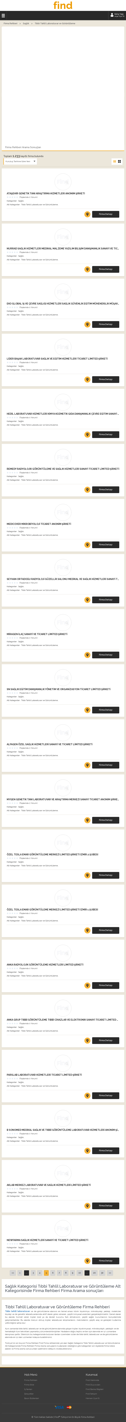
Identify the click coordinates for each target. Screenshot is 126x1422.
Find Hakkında (92, 1380)
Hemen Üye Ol (92, 1398)
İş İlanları (28, 1389)
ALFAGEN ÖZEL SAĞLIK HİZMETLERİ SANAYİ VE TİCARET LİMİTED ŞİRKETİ (49, 744)
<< (13, 1273)
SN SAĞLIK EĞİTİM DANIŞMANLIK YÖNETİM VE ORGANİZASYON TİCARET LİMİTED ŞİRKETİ (59, 689)
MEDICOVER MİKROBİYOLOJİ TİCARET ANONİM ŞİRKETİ (39, 524)
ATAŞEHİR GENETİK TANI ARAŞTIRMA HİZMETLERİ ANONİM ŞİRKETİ (46, 193)
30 (102, 1273)
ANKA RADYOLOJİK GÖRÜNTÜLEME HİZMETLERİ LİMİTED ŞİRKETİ (45, 964)
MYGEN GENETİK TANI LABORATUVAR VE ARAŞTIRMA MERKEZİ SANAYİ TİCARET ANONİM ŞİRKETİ (63, 799)
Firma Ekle (29, 1385)
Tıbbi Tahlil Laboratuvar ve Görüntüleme (39, 204)
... (26, 1273)
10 (79, 1273)
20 (94, 1273)
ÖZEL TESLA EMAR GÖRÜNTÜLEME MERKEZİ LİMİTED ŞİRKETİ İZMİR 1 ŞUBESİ (52, 909)
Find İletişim (91, 1394)
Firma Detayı (105, 214)
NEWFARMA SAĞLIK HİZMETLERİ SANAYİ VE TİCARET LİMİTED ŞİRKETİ (47, 1240)
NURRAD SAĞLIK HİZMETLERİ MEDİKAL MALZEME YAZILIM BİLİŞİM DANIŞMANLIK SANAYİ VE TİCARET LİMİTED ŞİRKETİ (63, 248)
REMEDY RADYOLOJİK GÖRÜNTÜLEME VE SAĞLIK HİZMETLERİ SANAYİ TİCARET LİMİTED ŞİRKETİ (63, 469)
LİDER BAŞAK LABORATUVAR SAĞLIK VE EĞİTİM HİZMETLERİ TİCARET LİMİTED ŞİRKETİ (57, 358)
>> (110, 1273)
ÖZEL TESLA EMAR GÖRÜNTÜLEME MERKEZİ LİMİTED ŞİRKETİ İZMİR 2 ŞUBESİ (52, 854)
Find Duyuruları (93, 1385)
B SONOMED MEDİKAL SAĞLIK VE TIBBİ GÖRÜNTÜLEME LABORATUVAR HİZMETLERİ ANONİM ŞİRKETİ (63, 1130)
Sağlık (21, 201)
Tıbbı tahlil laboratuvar (17, 1311)
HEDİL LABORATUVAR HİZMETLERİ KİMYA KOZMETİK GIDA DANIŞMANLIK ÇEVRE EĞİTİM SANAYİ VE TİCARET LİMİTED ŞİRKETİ (63, 413)
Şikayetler (29, 1394)
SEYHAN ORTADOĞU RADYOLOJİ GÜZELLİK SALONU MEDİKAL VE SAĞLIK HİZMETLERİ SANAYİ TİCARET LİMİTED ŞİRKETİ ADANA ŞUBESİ (63, 579)
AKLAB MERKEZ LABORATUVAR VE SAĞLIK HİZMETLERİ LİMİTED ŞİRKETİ (49, 1185)
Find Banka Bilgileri (94, 1389)
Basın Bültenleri (31, 1398)
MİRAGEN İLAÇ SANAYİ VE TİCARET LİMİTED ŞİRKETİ (37, 634)
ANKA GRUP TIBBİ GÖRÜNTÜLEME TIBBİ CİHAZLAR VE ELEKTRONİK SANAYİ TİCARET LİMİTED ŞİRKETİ (63, 1019)
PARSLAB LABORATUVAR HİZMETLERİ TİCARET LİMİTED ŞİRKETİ (44, 1075)
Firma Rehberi (30, 1380)
